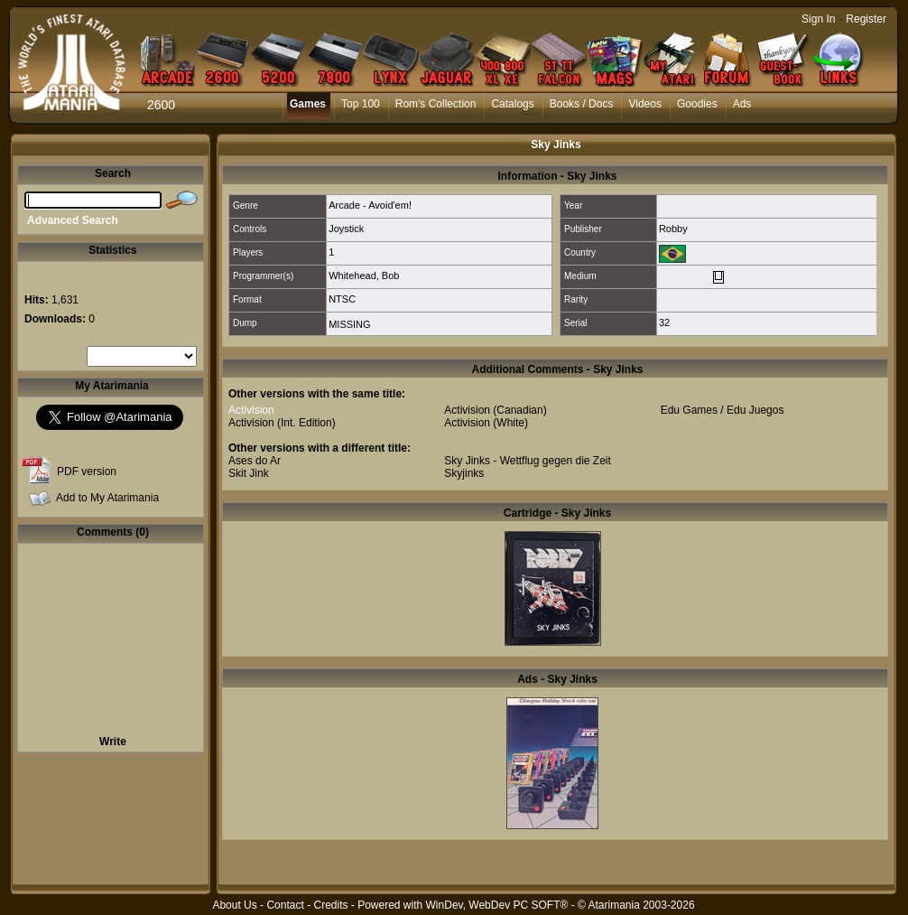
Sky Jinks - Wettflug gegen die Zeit (527, 460)
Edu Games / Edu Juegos (722, 410)
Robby (673, 228)
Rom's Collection (436, 104)
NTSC (342, 299)
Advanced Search (72, 220)
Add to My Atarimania (107, 497)
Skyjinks (464, 473)
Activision (251, 410)
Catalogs (512, 104)
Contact (284, 905)
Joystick (346, 228)
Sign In (818, 19)
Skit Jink (248, 473)
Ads (742, 104)
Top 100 (360, 104)
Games (308, 104)
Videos (644, 104)
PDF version (86, 471)
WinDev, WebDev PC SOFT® (497, 905)
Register (866, 19)
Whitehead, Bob (364, 275)
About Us (234, 905)
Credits (330, 905)
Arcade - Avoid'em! (370, 205)
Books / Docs (582, 104)
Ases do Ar (254, 460)
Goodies (697, 104)
